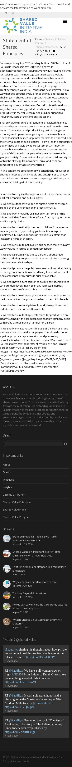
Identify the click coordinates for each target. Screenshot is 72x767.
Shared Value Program (16, 517)
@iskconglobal (42, 703)
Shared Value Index (14, 509)
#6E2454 (17, 674)
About (6, 464)
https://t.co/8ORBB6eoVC (21, 682)
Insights (7, 487)
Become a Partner (13, 494)
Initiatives (8, 479)
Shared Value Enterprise (17, 502)
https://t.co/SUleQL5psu (20, 707)
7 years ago (11, 661)
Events (7, 472)
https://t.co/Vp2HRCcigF (20, 731)
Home (38, 39)
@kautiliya (11, 649)
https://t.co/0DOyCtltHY (40, 657)
